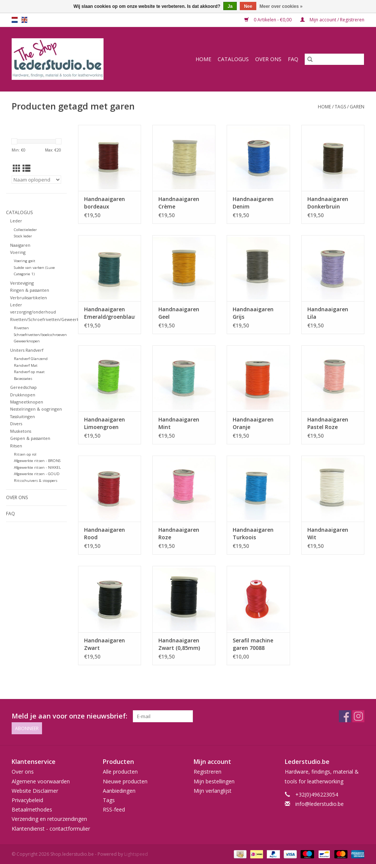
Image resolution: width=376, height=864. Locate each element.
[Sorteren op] (36, 180)
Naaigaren (20, 245)
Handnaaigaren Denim (253, 202)
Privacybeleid (27, 800)
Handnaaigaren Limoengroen (104, 423)
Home (203, 59)
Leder (16, 221)
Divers (16, 423)
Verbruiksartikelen (28, 297)
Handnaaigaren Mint (178, 423)
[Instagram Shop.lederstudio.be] (358, 716)
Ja (229, 6)
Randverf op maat (29, 371)
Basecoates (23, 378)
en (24, 20)
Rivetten (21, 328)
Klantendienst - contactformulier (51, 828)
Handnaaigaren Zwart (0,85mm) (179, 644)
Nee (248, 6)
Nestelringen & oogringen (36, 409)
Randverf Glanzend (31, 358)
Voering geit (24, 260)
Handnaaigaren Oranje (253, 423)
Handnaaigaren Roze (178, 533)
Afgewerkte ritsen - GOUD (37, 473)
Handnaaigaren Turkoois (253, 533)
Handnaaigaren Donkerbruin (327, 202)
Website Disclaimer (35, 790)
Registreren (207, 771)
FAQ (293, 59)
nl (15, 20)
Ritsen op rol (25, 454)
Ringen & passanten (29, 290)
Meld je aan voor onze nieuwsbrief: (69, 716)
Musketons (20, 431)
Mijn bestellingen (214, 781)
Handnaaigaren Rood (104, 533)
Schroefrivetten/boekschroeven (40, 334)
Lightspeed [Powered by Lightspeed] (136, 854)
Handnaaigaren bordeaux (104, 202)
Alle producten (120, 771)
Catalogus (233, 59)
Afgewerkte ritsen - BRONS (37, 460)
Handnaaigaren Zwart (104, 644)
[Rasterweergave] (17, 168)
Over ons (268, 59)
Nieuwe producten (125, 781)
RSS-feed (114, 809)
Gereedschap (23, 387)
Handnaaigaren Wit (327, 533)
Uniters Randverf (27, 350)
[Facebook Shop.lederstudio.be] (345, 716)
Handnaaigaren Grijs (253, 313)
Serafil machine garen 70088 (253, 644)
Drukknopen (22, 395)
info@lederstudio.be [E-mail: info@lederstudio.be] (319, 803)
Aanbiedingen (119, 790)
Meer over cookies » (281, 6)
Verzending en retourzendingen (49, 818)
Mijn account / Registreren (332, 19)
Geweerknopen (27, 341)
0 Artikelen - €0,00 (268, 19)
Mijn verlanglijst (213, 790)
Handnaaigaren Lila (327, 313)
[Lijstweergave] (26, 168)
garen (357, 107)
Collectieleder (25, 229)
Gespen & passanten (30, 438)
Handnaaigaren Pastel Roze (327, 423)
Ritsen (16, 445)
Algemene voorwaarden (41, 781)
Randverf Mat (26, 365)
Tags (340, 107)
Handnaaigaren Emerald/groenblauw (109, 313)
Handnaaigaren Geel (178, 313)
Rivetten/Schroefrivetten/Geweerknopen (51, 319)
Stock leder (23, 236)
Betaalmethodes (32, 809)
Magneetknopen (26, 402)
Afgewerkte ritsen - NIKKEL (37, 467)
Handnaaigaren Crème (178, 202)
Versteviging (22, 283)
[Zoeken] (334, 59)
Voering (18, 252)
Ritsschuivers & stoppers (35, 480)
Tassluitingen (22, 416)
